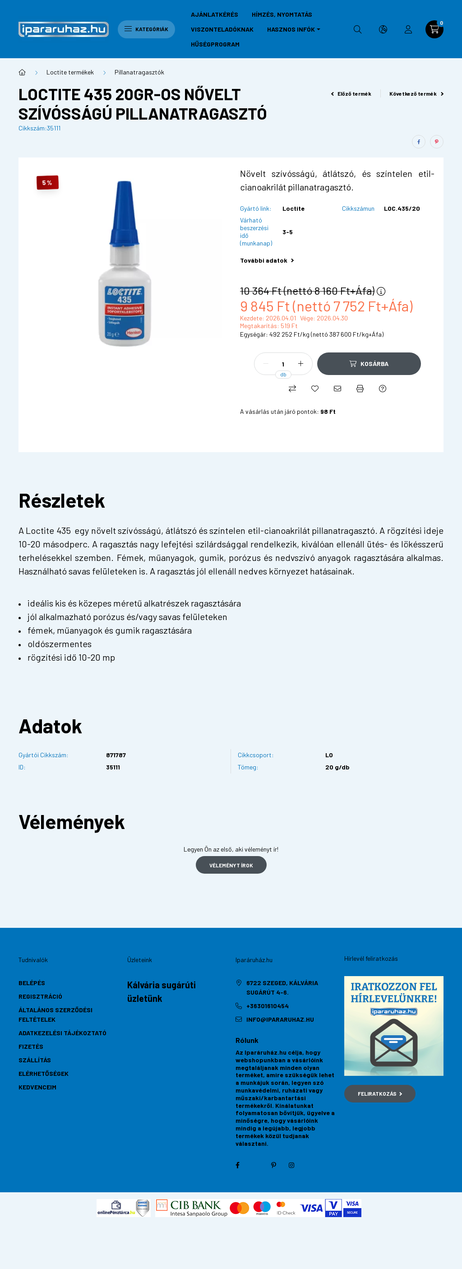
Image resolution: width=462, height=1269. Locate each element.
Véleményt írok (231, 865)
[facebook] (418, 141)
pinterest (273, 1165)
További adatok (267, 260)
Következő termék (416, 93)
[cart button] (434, 29)
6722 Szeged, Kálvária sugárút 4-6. (282, 987)
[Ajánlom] (337, 389)
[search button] (358, 29)
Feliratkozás (380, 1093)
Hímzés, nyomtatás (282, 14)
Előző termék (351, 93)
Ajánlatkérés (214, 14)
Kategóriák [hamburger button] (146, 29)
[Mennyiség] (283, 364)
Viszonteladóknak (222, 29)
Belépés (31, 982)
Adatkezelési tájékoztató (62, 1033)
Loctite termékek (70, 72)
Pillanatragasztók (139, 72)
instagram (291, 1165)
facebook (237, 1165)
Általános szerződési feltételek (55, 1014)
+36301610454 (267, 1006)
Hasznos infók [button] (291, 29)
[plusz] (301, 364)
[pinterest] (437, 141)
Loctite (293, 208)
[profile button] (408, 29)
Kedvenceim (37, 1087)
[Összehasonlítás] (292, 389)
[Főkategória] (22, 72)
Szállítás (34, 1060)
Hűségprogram (215, 44)
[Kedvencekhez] (315, 389)
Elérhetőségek (43, 1073)
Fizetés (30, 1046)
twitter (255, 1165)
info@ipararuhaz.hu (280, 1019)
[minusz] (266, 364)
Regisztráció (40, 996)
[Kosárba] (369, 363)
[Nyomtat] (360, 389)
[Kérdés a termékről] (383, 389)
